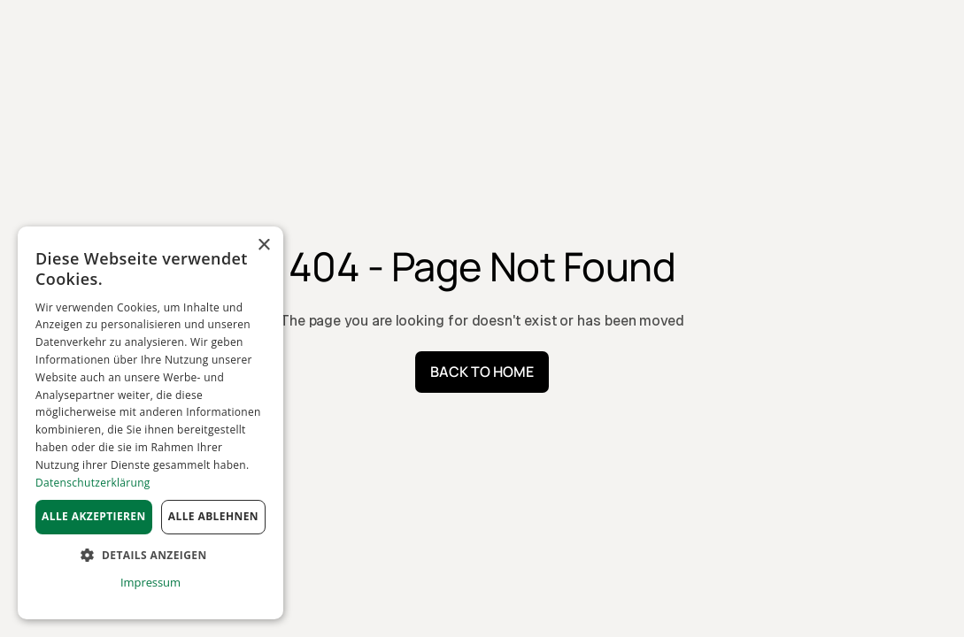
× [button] (263, 245)
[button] (150, 555)
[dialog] (150, 422)
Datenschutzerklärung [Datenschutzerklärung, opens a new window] (92, 482)
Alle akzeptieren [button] (94, 516)
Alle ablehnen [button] (213, 516)
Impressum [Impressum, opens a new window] (150, 582)
